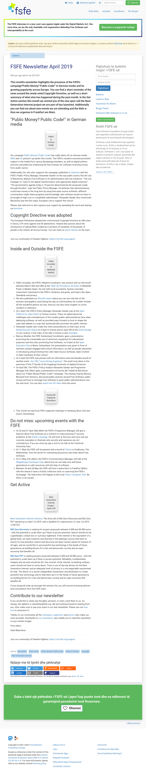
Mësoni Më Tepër (77, 676)
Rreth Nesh (94, 11)
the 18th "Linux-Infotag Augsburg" (46, 361)
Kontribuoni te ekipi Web (108, 749)
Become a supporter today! (118, 27)
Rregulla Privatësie (61, 758)
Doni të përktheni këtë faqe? (110, 753)
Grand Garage (84, 330)
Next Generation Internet (21, 656)
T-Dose (68, 449)
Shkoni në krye (133, 723)
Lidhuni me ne (59, 745)
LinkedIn (19, 673)
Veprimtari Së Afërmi (106, 103)
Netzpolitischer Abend (26, 330)
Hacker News (52, 668)
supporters (58, 615)
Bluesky (35, 668)
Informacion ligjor (60, 753)
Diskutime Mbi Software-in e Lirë (111, 113)
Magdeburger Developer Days (30, 462)
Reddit (69, 668)
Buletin (16, 55)
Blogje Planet (102, 108)
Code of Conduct (72, 651)
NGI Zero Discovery (19, 529)
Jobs (55, 749)
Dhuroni (132, 3)
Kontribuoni (119, 11)
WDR (12, 158)
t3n (21, 158)
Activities (106, 11)
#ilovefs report (45, 298)
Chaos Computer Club (75, 474)
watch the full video (52, 383)
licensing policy (39, 763)
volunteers (47, 615)
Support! (52, 673)
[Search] (100, 2)
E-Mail (36, 673)
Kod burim (102, 745)
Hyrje (69, 3)
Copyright (85, 651)
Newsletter (22, 651)
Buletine (100, 94)
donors (71, 615)
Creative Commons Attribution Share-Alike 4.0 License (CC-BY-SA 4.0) (28, 758)
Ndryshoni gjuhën (86, 3)
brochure (18, 208)
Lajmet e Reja (102, 99)
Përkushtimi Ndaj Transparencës (67, 762)
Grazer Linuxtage (39, 437)
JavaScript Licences (61, 766)
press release (71, 230)
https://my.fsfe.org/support (62, 239)
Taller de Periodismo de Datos (65, 286)
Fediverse (19, 668)
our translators (46, 618)
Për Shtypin (133, 11)
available (73, 333)
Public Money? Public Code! (37, 155)
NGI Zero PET (16, 556)
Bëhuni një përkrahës (105, 120)
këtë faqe (118, 43)
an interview (74, 172)
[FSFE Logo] (19, 9)
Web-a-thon (33, 651)
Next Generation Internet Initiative (26, 518)
